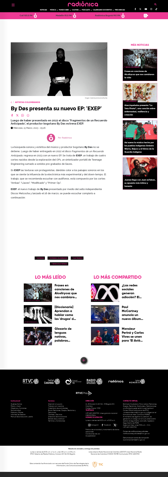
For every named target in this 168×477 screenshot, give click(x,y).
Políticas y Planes (17, 412)
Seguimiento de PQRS (131, 423)
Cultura (75, 10)
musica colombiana (132, 67)
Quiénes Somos (16, 404)
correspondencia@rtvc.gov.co (134, 412)
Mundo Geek (64, 10)
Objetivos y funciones (19, 408)
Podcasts (86, 10)
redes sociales (99, 300)
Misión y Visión (16, 406)
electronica (78, 258)
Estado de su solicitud (56, 419)
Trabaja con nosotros (56, 406)
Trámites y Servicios (55, 414)
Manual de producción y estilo (22, 417)
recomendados (31, 322)
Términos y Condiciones (56, 421)
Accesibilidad (91, 436)
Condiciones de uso (93, 434)
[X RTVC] (115, 425)
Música (53, 10)
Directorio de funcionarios (57, 417)
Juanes (127, 175)
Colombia (29, 343)
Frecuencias (120, 10)
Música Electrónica (59, 264)
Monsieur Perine (99, 343)
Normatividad (16, 410)
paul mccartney (99, 322)
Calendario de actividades (58, 408)
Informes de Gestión (18, 414)
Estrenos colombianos (58, 258)
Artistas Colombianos (27, 102)
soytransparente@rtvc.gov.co (134, 440)
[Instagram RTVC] (93, 425)
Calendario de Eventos (102, 10)
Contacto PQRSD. (143, 414)
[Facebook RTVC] (106, 425)
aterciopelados (131, 101)
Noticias (43, 10)
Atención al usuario (55, 404)
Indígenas (128, 138)
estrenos (40, 258)
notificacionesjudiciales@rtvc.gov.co (136, 433)
